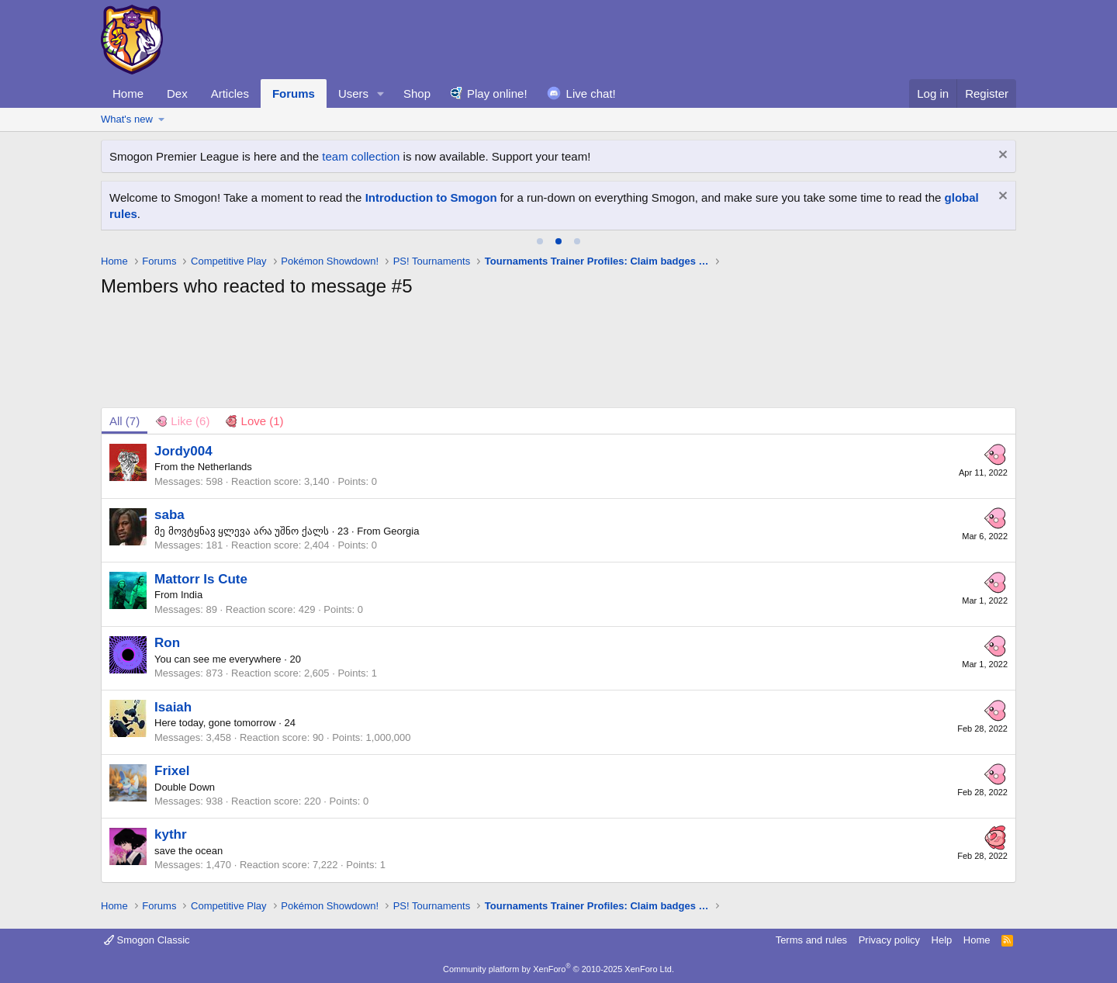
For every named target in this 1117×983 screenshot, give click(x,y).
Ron (167, 642)
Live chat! (591, 93)
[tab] (540, 241)
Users (353, 93)
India (191, 595)
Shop (417, 93)
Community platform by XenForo (558, 969)
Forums (293, 93)
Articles (230, 93)
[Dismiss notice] (1001, 156)
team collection (360, 156)
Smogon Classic (147, 940)
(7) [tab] (124, 420)
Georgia (401, 531)
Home (128, 93)
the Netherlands (216, 466)
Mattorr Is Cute (200, 579)
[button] (381, 93)
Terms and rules (811, 940)
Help (942, 940)
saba (169, 514)
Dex (177, 93)
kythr (170, 834)
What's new (127, 119)
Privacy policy (889, 940)
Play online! (497, 93)
